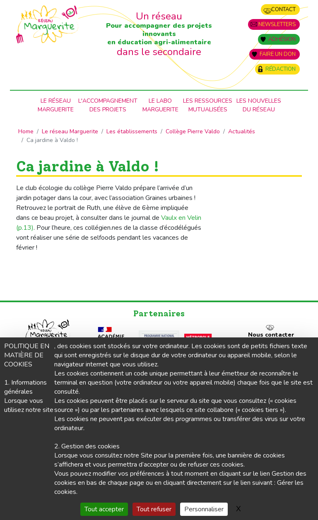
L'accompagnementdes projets (107, 105)
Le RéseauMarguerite (56, 105)
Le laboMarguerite (160, 105)
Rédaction (280, 69)
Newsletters (277, 24)
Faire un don (278, 54)
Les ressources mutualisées (207, 105)
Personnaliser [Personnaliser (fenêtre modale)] (204, 509)
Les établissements (131, 131)
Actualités (241, 131)
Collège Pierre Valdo (193, 131)
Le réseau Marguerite (70, 131)
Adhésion (282, 39)
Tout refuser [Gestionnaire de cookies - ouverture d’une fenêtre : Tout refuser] (154, 509)
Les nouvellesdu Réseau (258, 105)
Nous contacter (271, 335)
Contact (283, 9)
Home (26, 131)
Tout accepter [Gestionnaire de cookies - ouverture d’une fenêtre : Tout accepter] (104, 509)
